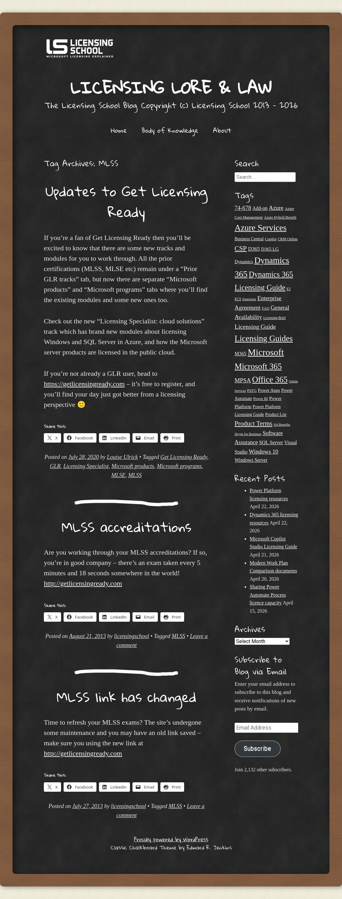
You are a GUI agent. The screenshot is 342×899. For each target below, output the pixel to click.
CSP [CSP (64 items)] (241, 248)
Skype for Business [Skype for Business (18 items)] (248, 434)
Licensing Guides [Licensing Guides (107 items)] (264, 338)
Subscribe (257, 748)
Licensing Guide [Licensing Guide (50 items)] (255, 326)
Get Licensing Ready (183, 457)
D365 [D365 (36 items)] (254, 249)
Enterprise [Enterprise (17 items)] (249, 299)
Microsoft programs (179, 466)
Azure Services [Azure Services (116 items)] (261, 227)
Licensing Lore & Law (171, 87)
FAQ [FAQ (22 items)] (265, 308)
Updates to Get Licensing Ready (126, 201)
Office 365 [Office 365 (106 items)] (270, 379)
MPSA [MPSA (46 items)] (243, 380)
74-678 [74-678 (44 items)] (243, 208)
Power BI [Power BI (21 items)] (260, 398)
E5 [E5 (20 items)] (289, 289)
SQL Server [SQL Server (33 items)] (271, 442)
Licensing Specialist (85, 466)
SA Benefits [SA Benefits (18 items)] (282, 424)
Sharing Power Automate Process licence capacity (268, 594)
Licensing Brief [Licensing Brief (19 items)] (274, 318)
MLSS (135, 475)
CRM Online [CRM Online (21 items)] (288, 239)
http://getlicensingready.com (83, 583)
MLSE (118, 475)
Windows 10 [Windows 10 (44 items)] (263, 451)
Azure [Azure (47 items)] (276, 208)
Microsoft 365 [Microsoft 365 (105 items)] (258, 366)
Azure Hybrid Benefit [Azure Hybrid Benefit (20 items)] (280, 217)
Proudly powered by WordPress (171, 839)
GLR (55, 466)
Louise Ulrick (122, 457)
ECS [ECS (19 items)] (238, 299)
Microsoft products (132, 466)
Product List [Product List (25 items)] (276, 414)
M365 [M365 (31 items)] (240, 353)
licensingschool (131, 636)
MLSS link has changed (126, 697)
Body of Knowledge (170, 130)
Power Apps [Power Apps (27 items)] (269, 390)
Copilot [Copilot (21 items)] (271, 239)
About (222, 130)
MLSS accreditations (126, 527)
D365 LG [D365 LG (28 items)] (270, 249)
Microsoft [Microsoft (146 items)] (266, 352)
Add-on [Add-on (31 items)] (259, 208)
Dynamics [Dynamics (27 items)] (244, 261)
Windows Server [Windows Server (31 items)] (251, 460)
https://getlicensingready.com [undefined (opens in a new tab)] (84, 384)
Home (119, 130)
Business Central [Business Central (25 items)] (249, 239)
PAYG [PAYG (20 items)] (251, 390)
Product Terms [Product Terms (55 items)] (253, 423)
